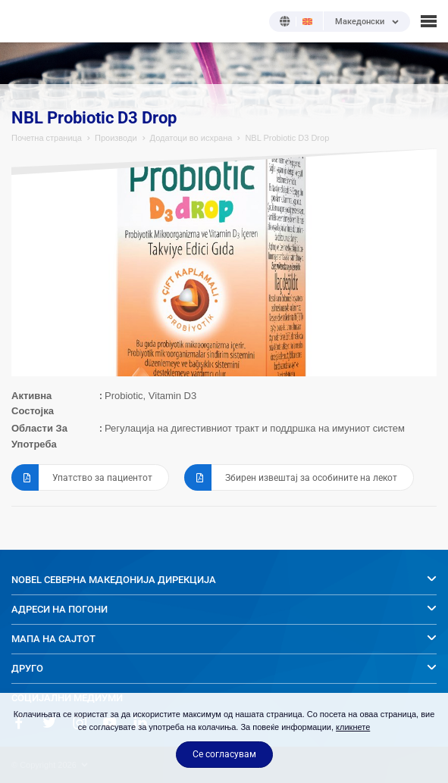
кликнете (353, 727)
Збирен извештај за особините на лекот (290, 477)
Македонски (359, 22)
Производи (116, 137)
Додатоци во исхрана (191, 137)
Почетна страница (46, 137)
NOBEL (22, 20)
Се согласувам (224, 754)
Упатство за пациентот (81, 477)
